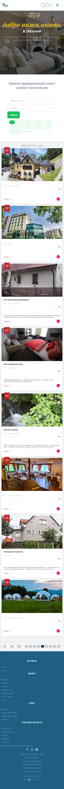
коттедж (38, 127)
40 (46, 646)
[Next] (2, 649)
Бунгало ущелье (11, 430)
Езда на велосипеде (9, 716)
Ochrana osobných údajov (32, 771)
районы (4, 671)
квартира (29, 122)
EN (30, 776)
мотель (48, 122)
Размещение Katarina (13, 552)
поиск (13, 114)
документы (6, 739)
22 (19, 646)
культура (5, 683)
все (12, 122)
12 (11, 646)
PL (39, 776)
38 (38, 646)
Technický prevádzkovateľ (32, 761)
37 (34, 646)
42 (54, 646)
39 (42, 646)
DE (34, 776)
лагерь (48, 127)
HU (34, 780)
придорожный (15, 131)
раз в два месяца (8, 732)
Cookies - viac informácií (32, 765)
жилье (4, 687)
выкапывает (27, 127)
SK (25, 776)
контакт (5, 735)
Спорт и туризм (8, 693)
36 (30, 646)
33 (26, 646)
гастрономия (7, 690)
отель (19, 122)
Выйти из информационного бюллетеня (17, 746)
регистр (43, 5)
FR (25, 780)
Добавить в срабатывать (58, 199)
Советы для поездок (10, 713)
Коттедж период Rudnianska (16, 300)
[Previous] (0, 646)
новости (5, 709)
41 (50, 646)
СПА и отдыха (7, 697)
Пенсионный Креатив (13, 364)
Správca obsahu (32, 758)
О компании (6, 729)
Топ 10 (4, 667)
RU (29, 780)
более (6, 199)
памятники (6, 680)
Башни (4, 700)
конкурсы (5, 719)
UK (39, 780)
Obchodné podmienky (32, 768)
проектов (5, 742)
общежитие (15, 127)
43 (58, 646)
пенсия (38, 122)
